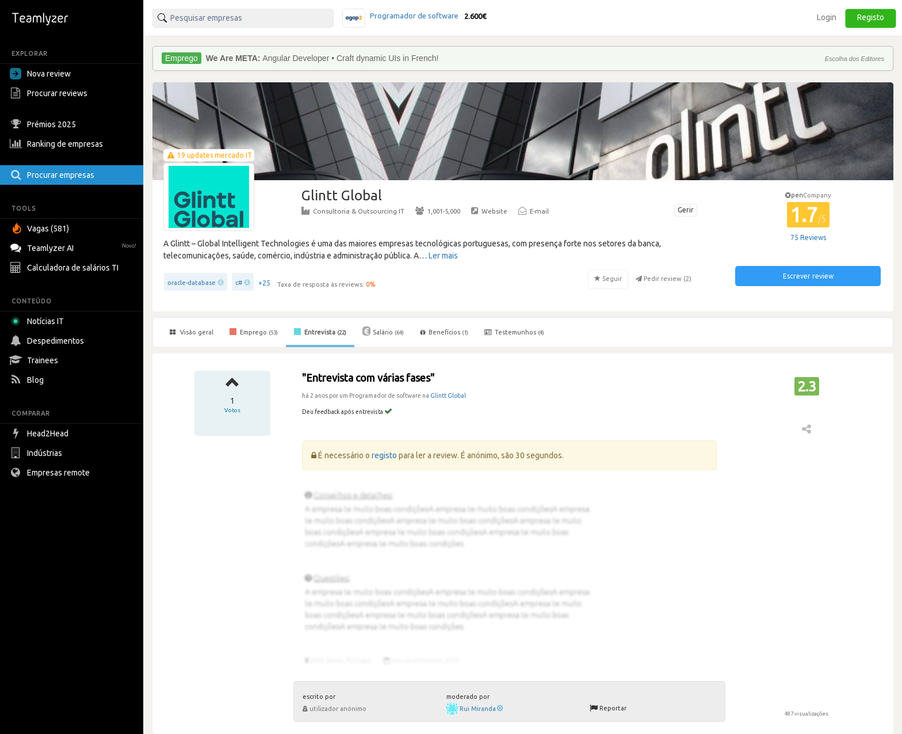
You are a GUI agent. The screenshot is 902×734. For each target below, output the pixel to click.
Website (489, 211)
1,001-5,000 (437, 211)
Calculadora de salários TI (66, 267)
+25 (264, 283)
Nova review (40, 73)
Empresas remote (51, 472)
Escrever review (808, 276)
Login (826, 17)
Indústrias (37, 453)
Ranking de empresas (58, 144)
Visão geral (191, 332)
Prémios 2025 (44, 124)
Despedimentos (48, 340)
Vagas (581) (41, 228)
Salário (383, 331)
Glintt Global (448, 395)
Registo (870, 17)
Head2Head (40, 433)
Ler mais (443, 255)
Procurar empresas (53, 175)
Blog (28, 380)
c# (238, 282)
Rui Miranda (481, 708)
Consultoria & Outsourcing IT (352, 211)
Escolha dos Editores (854, 58)
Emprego (254, 332)
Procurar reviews (50, 93)
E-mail (533, 211)
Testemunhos (514, 332)
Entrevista (320, 332)
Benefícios (444, 332)
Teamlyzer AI (74, 246)
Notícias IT (39, 321)
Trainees (35, 360)
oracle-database (191, 282)
